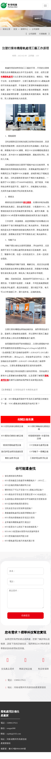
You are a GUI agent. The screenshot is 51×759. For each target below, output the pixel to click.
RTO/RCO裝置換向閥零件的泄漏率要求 (21, 531)
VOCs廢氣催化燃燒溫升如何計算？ (24, 404)
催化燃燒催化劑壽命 (13, 476)
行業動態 (43, 34)
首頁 (15, 29)
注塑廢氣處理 (19, 390)
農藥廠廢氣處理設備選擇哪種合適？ (20, 513)
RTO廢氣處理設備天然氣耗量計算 (19, 541)
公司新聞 (35, 29)
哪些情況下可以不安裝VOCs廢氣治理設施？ (23, 490)
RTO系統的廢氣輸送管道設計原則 (19, 518)
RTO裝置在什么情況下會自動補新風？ (21, 527)
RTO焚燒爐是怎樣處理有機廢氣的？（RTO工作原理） (24, 481)
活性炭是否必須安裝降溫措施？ (18, 508)
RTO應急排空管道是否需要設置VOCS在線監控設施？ (25, 494)
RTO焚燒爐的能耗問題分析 (16, 536)
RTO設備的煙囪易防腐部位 (16, 504)
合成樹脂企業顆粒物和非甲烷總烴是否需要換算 (25, 499)
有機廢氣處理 (32, 390)
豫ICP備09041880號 (17, 749)
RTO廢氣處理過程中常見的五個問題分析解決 (28, 399)
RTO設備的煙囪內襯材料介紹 (17, 485)
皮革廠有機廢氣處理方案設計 (17, 522)
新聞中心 (24, 29)
